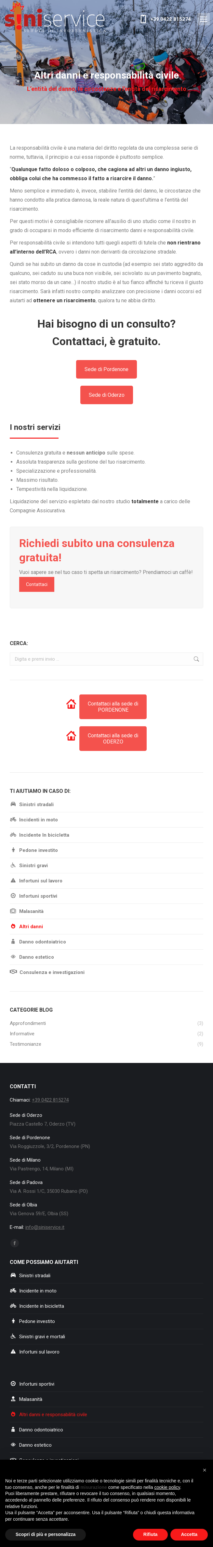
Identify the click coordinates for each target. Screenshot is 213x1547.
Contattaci (36, 584)
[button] (204, 1470)
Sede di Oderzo (107, 395)
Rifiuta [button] (150, 1534)
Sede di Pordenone (106, 369)
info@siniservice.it (44, 1227)
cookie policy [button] (167, 1487)
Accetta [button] (189, 1534)
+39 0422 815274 (164, 19)
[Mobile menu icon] (203, 19)
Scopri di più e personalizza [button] (45, 1534)
